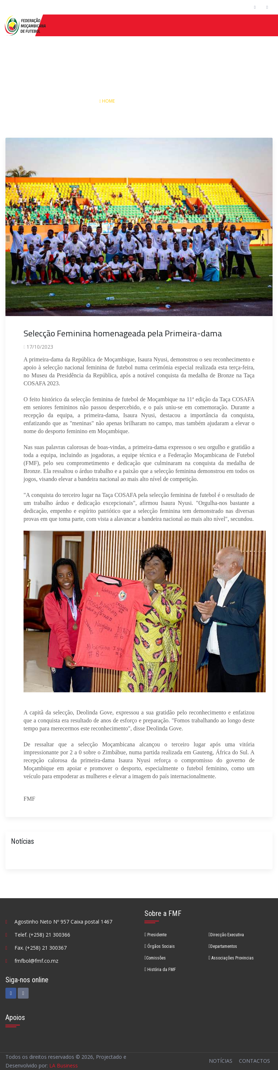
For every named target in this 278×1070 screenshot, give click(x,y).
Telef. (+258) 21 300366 (42, 934)
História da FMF (160, 969)
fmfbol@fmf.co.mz (36, 960)
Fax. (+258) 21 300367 (40, 947)
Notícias (137, 101)
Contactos (254, 1060)
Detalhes (168, 101)
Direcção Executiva (226, 934)
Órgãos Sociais (159, 946)
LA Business (63, 1065)
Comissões (155, 958)
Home (107, 101)
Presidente (155, 934)
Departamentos (222, 946)
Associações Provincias (231, 958)
